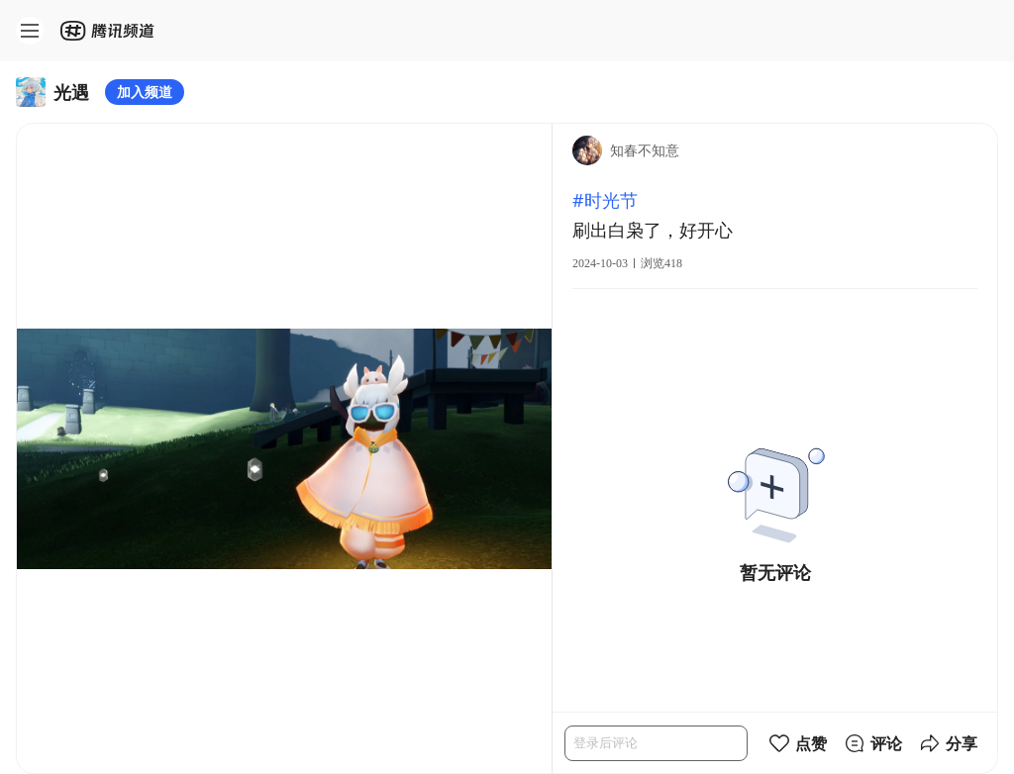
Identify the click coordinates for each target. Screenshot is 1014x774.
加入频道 (144, 91)
